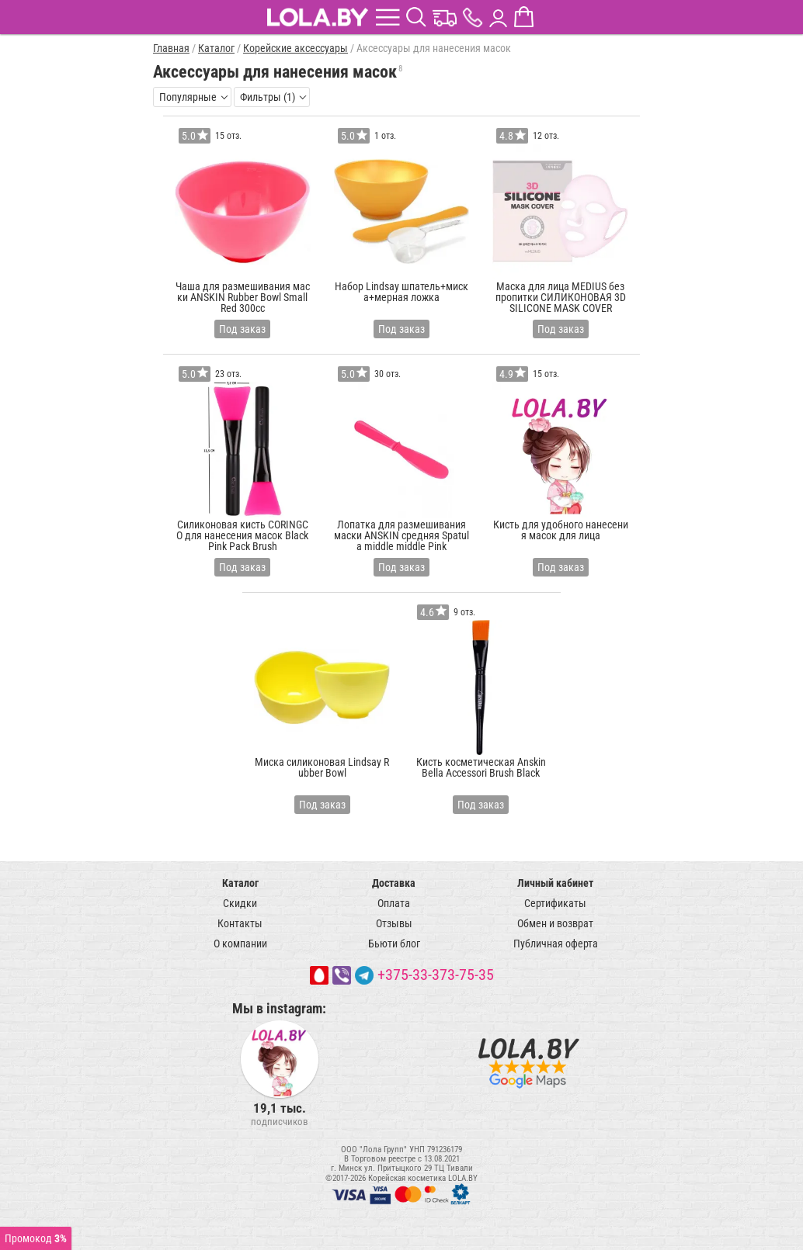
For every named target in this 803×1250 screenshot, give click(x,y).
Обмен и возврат (555, 923)
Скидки (240, 903)
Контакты (239, 923)
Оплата (393, 903)
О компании (240, 943)
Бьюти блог (394, 943)
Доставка (393, 883)
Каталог (240, 883)
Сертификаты (555, 903)
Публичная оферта (555, 943)
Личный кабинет (555, 883)
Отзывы (394, 923)
